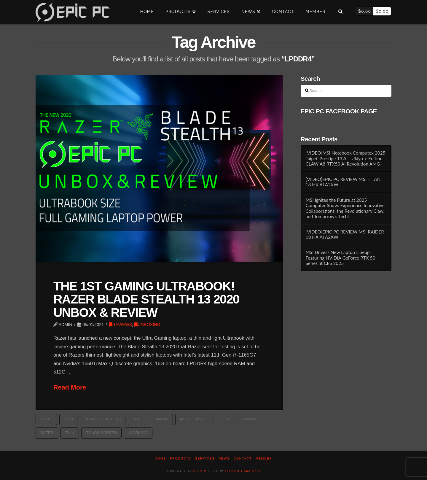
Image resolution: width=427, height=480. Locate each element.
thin (69, 432)
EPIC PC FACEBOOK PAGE (339, 111)
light (223, 419)
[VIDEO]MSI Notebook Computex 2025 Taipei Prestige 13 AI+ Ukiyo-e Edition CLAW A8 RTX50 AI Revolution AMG (345, 158)
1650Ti (46, 419)
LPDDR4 (248, 419)
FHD (137, 419)
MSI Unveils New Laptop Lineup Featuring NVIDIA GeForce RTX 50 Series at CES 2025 (340, 257)
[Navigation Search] (340, 12)
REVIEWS (120, 324)
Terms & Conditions (243, 471)
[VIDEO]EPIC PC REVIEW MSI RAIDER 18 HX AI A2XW (344, 234)
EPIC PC (201, 471)
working (138, 432)
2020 (68, 419)
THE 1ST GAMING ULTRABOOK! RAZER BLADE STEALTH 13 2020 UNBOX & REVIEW (146, 299)
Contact (243, 458)
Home (160, 458)
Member (264, 458)
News (224, 458)
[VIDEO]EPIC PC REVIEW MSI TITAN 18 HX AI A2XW (342, 182)
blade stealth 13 (103, 419)
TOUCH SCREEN (101, 432)
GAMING (160, 419)
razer (46, 432)
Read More (69, 387)
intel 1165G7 (192, 419)
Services (205, 458)
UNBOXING (147, 324)
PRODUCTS (180, 458)
